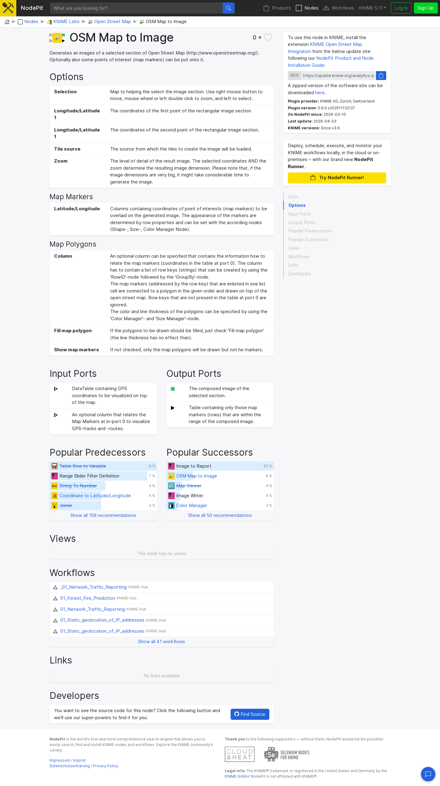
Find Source (249, 714)
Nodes (307, 8)
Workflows (338, 8)
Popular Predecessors (310, 230)
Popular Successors (308, 239)
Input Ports (299, 214)
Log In (401, 8)
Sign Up (426, 8)
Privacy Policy (105, 766)
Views (294, 248)
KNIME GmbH (237, 776)
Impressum (60, 760)
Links (293, 265)
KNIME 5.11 (371, 8)
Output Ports (301, 222)
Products (277, 8)
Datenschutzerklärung (70, 766)
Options (297, 205)
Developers (299, 273)
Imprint (79, 760)
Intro (293, 196)
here (320, 92)
